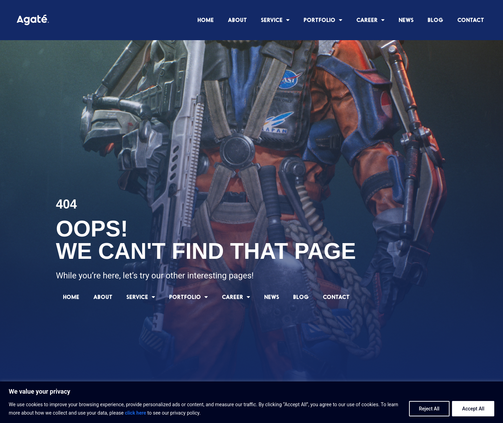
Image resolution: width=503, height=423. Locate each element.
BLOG (435, 19)
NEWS (406, 19)
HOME (205, 19)
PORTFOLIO (323, 20)
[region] (251, 402)
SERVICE (275, 20)
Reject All (428, 408)
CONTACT (470, 19)
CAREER (370, 20)
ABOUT (237, 19)
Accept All (473, 408)
